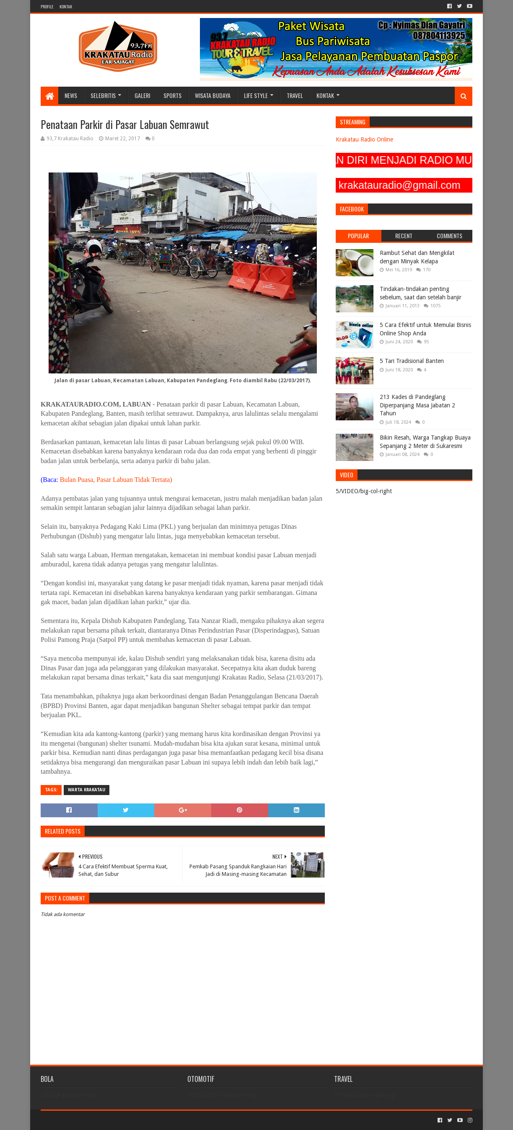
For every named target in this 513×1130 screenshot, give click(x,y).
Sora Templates (87, 1120)
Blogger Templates (135, 1120)
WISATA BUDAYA (213, 95)
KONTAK (66, 6)
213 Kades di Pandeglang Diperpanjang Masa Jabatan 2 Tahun (417, 405)
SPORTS (172, 95)
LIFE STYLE (256, 95)
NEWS (71, 95)
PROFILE (47, 6)
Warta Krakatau (86, 790)
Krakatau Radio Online (364, 139)
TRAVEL (295, 95)
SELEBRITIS (103, 95)
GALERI (142, 95)
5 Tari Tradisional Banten (412, 361)
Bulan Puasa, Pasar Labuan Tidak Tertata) (116, 479)
